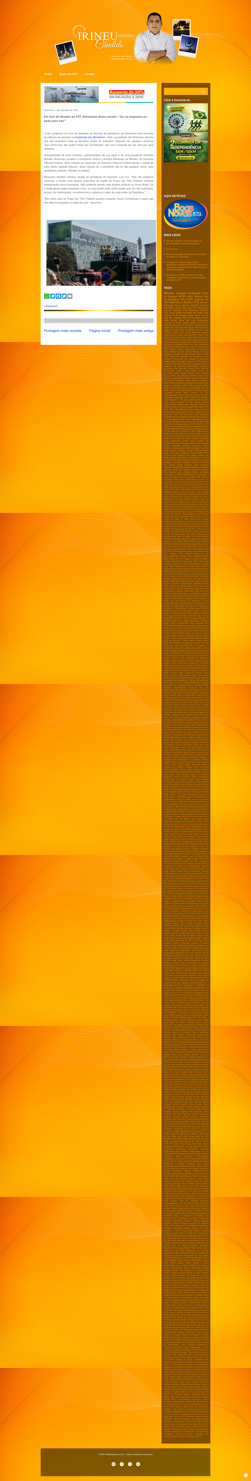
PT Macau (200, 342)
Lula (193, 320)
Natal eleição (191, 544)
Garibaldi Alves (169, 522)
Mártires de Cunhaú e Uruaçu (180, 1069)
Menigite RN (203, 1045)
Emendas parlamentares (174, 448)
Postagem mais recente (62, 331)
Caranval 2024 (189, 725)
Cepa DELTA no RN (200, 747)
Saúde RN (203, 344)
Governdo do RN (187, 524)
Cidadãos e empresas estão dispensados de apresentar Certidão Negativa (186, 759)
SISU (206, 419)
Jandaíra (180, 455)
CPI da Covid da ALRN (193, 487)
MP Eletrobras (177, 1010)
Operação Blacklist (192, 1097)
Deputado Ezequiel (181, 445)
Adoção (167, 636)
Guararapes (192, 945)
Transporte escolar (181, 1347)
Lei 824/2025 (198, 983)
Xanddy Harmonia (194, 1389)
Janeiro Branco (182, 973)
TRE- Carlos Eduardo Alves (193, 1330)
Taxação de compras (200, 1335)
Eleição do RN (170, 859)
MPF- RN (167, 1012)
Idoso (192, 955)
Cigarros (174, 762)
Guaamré (167, 943)
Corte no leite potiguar (192, 792)
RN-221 (167, 1245)
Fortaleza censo (187, 916)
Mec (182, 330)
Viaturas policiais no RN (177, 1379)
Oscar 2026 (168, 1122)
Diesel (190, 509)
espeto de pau (202, 1404)
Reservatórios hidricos (181, 1268)
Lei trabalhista (197, 993)
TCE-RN (171, 581)
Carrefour (187, 735)
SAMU (180, 571)
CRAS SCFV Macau (194, 489)
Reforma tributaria (184, 1260)
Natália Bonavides (195, 1074)
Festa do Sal (203, 903)
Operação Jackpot (171, 1104)
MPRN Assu (198, 1012)
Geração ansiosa (201, 931)
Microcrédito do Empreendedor (189, 1047)
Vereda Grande (182, 1377)
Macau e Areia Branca (178, 1030)
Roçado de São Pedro (173, 1285)
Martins (189, 1040)
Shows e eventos (185, 1312)
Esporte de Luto (176, 874)
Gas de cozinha (170, 928)
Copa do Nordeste (171, 787)
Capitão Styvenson (201, 722)
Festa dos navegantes (186, 906)
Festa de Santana (187, 901)
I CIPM (193, 950)
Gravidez (204, 938)
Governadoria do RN (172, 524)
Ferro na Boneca (185, 898)
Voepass (197, 1384)
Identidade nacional (180, 955)
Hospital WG (174, 950)
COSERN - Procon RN (172, 707)
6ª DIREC (194, 613)
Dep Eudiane (184, 819)
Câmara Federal (179, 504)
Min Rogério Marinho (181, 541)
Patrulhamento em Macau (173, 1159)
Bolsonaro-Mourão (185, 700)
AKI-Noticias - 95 (196, 621)
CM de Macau (195, 318)
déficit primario (175, 1404)
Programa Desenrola (172, 1223)
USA (175, 1357)
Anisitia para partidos (193, 648)
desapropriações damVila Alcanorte (186, 1402)
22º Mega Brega (177, 606)
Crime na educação (200, 799)
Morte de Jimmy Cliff (187, 1062)
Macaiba (183, 409)
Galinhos (185, 305)
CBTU (185, 703)
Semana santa (175, 576)
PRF (176, 414)
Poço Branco (185, 559)
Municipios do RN (186, 1067)
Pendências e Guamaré (174, 1164)
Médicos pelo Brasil (200, 1069)
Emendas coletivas (186, 864)
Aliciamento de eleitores (191, 643)
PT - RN (195, 1141)
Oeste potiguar (191, 1089)
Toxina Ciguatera (188, 1345)
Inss (184, 308)
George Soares (182, 522)
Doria (172, 839)
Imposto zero (178, 958)
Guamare (174, 526)
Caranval (167, 725)
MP (178, 1007)
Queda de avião (187, 1236)
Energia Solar (169, 514)
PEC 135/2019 (202, 1124)
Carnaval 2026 (169, 727)
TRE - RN (178, 1330)
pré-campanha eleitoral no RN (185, 1421)
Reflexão (197, 1258)
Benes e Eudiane (184, 695)
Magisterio (168, 541)
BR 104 (192, 680)
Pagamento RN (170, 1146)
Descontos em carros (186, 824)
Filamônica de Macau (172, 908)
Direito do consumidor (183, 834)
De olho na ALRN (178, 814)
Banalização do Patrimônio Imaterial (178, 685)
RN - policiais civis (201, 1238)
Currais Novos (188, 441)
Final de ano (203, 908)
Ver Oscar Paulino (176, 1374)
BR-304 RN (199, 482)
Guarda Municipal (185, 526)
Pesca (205, 1166)
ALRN (189, 299)
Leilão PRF (191, 995)
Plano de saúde (195, 1179)
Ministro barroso (184, 1055)
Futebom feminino (193, 923)
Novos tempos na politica (192, 1087)
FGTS (197, 361)
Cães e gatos (178, 809)
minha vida (168, 596)
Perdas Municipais (181, 1166)
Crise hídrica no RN (191, 804)
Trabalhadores (202, 1345)
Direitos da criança (200, 834)
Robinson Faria (169, 1278)
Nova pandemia (175, 1079)
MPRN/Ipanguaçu (185, 1017)
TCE (201, 330)
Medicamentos (170, 457)
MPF (194, 335)
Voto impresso (183, 1387)
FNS (165, 881)
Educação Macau (180, 512)
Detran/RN (183, 509)
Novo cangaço (196, 412)
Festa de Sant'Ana (171, 901)
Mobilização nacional (176, 1060)
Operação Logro (201, 1104)
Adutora (199, 636)
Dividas (174, 836)
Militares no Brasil (189, 1050)
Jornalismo (193, 973)
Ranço (182, 1250)
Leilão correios (202, 995)
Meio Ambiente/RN (191, 1045)
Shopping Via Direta (185, 1310)
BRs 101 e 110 (176, 683)
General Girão (187, 931)
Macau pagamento (200, 1032)
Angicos (172, 390)
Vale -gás (197, 1367)
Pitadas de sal (201, 554)
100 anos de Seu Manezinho (187, 601)
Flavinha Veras (196, 911)
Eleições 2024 (202, 512)
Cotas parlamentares (190, 794)
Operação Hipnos (201, 1102)
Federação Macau (192, 891)
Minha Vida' (174, 1052)
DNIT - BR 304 (186, 812)
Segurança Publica (186, 1300)
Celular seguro (194, 494)
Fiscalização (175, 911)
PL (203, 1131)
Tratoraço (194, 1350)
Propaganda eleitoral (181, 1228)
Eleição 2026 (192, 512)
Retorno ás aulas (193, 1273)
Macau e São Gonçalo (199, 539)
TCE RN (167, 1330)
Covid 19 (203, 371)
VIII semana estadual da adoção (178, 1359)
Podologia (168, 417)
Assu (182, 332)
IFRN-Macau (181, 953)
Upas (206, 1357)
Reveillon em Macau (187, 1275)
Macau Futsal (169, 1027)
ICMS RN (187, 335)
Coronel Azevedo (201, 787)
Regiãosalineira (169, 1265)
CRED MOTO (183, 712)
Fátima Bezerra (170, 335)
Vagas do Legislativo (185, 1367)
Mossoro (205, 541)
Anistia (205, 648)
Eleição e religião (184, 859)
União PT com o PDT (195, 1357)
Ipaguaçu (179, 968)
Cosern (179, 371)
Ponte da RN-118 (201, 1196)
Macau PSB (179, 1027)
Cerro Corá (168, 750)
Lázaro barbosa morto (179, 1005)
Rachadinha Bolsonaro (198, 1245)
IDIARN (193, 376)
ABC (200, 618)
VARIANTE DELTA (200, 584)
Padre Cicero (202, 1144)
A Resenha (194, 618)
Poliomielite (197, 556)
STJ (200, 571)
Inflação (187, 960)
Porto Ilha (204, 1198)
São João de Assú (189, 1325)
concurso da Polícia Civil (191, 1397)
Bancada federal (201, 685)
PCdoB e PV (199, 1122)
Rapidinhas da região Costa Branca (187, 419)
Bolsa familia (186, 698)
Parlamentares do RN (199, 1151)
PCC (192, 1122)
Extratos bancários (201, 876)
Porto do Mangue (180, 417)
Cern (181, 497)
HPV (189, 948)
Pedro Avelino (183, 460)
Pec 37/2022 (203, 1159)
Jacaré (205, 970)
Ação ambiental (179, 680)
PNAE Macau (188, 1136)
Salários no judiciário (195, 1295)
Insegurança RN (181, 529)
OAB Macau (193, 546)
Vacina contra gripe (194, 1362)
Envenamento (195, 871)
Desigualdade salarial (200, 826)
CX (206, 392)
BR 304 (178, 368)
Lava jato (193, 980)
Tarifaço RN (168, 1335)
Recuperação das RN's (173, 1255)
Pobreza (176, 1183)
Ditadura (167, 836)
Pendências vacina (194, 1164)
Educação (168, 305)
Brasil (191, 315)
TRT (206, 1330)
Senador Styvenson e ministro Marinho (192, 1305)
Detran (187, 397)
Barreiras (187, 693)
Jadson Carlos (169, 973)
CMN (166, 705)
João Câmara (191, 455)
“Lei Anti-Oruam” (188, 1431)
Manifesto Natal (170, 1037)
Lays (178, 983)
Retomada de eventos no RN (196, 1270)
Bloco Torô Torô (170, 484)
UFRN (175, 332)
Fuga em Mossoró (177, 450)
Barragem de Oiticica (184, 690)
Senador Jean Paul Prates (198, 576)
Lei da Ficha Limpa (172, 534)
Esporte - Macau (181, 514)
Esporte (205, 373)
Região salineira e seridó (197, 1263)
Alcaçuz (179, 424)
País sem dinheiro (191, 1159)
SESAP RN (193, 330)
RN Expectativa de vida (195, 1240)
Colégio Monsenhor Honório (196, 764)
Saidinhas (201, 1290)
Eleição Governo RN (189, 856)
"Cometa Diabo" (177, 598)
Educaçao (168, 325)
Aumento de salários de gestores (195, 670)
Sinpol (173, 1315)
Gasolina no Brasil (172, 931)
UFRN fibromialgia (201, 1354)
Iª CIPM (198, 529)
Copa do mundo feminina (187, 438)
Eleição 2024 (194, 373)
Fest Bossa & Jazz (200, 898)
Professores (203, 1218)
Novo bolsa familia (180, 546)
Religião (192, 1265)
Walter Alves (189, 591)
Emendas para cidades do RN (176, 866)
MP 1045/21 (184, 1007)
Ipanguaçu (168, 354)
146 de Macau (179, 603)
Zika (197, 591)
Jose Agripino (203, 973)
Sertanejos (168, 1310)
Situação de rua (183, 1317)
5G (206, 421)
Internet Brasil (170, 455)
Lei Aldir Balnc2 (188, 988)
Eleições (178, 861)
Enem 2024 (189, 400)
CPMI (166, 712)
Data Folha (204, 504)
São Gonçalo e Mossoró (188, 1322)
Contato (89, 74)
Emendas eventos (201, 864)
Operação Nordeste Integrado (189, 1107)
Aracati (198, 653)
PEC (183, 1124)
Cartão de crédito (194, 737)
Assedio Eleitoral (170, 660)
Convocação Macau (187, 782)
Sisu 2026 (187, 1315)
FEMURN (179, 327)
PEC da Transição (180, 1126)
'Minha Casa (169, 601)
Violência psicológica (172, 1384)
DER (187, 504)
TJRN (184, 385)
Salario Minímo (177, 1293)
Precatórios (195, 559)
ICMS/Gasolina (169, 953)
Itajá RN (191, 529)
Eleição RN (169, 330)
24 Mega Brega (200, 474)
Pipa (194, 1176)
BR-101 (167, 683)
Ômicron (177, 340)
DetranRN (196, 332)
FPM (196, 302)
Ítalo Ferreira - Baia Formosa (190, 1429)
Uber (184, 1357)
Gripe (206, 940)
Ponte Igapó (189, 1196)
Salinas (205, 571)
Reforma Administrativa (192, 564)
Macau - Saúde (202, 1022)
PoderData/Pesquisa (171, 556)
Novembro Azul (202, 544)
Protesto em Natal (200, 1228)
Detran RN (203, 323)
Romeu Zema (203, 1278)
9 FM (175, 618)
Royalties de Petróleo (186, 1283)
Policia (191, 354)
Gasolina (204, 361)
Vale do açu (168, 1369)
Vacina (166, 586)
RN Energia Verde (170, 1238)
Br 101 (205, 484)
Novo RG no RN (198, 1079)
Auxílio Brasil (173, 429)
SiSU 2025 (197, 1312)
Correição (178, 789)
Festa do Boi (195, 517)
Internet (183, 963)
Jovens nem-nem (180, 975)
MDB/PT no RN (191, 536)
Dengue (183, 315)
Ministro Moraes (170, 1055)
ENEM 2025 (168, 512)
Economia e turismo (172, 846)
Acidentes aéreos (184, 633)
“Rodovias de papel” (178, 1436)
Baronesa (192, 688)
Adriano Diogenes (178, 636)
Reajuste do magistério (199, 1253)
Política (188, 380)
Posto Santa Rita (201, 1203)
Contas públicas (201, 779)
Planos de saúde (201, 1181)
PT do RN (204, 1141)
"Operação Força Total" (172, 474)
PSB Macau (177, 1139)
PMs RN (167, 551)
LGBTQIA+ (168, 980)
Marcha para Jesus (178, 1040)
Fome (188, 913)
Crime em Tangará (183, 799)
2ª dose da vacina (184, 611)
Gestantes (167, 933)
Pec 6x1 (167, 1161)
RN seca (204, 1243)
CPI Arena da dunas (176, 487)
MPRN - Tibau (187, 1012)
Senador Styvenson (171, 579)
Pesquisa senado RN (200, 1174)
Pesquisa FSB (185, 1169)
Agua (166, 641)
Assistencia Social (201, 660)
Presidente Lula (179, 1213)
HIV (170, 453)
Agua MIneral (169, 424)
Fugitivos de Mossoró (177, 921)
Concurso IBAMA (171, 769)
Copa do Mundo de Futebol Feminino (193, 784)
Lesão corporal (193, 998)
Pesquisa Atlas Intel (171, 1169)
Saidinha (193, 1290)
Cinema (181, 762)
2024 (187, 603)
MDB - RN (204, 1005)
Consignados (203, 777)
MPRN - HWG (176, 1012)
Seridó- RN (203, 1307)
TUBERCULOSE (170, 1332)
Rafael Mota (198, 561)
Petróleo (188, 554)
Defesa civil (173, 819)
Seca (201, 1297)
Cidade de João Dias (189, 757)
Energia (205, 332)
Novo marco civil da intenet (189, 1084)
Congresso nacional (172, 777)
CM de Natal (169, 431)
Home (48, 74)
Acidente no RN (170, 633)
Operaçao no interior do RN (175, 1094)
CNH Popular (174, 705)
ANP (198, 477)
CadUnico (175, 715)
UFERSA (167, 332)
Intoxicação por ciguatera (198, 963)
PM (206, 1134)
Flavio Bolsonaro (177, 913)
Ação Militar (168, 680)
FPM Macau (189, 327)
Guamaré (181, 293)
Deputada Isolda (179, 821)
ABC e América (172, 621)
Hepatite (195, 948)
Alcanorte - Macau (180, 641)
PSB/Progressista (189, 1139)
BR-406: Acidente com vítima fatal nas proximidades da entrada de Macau (184, 242)
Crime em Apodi (193, 797)
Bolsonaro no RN (170, 700)
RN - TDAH (189, 1238)
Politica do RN (175, 308)
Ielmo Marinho (191, 404)
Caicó (187, 332)
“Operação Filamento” (184, 1434)
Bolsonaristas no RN (200, 698)
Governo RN (174, 342)
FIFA (206, 878)
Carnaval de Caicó (175, 494)
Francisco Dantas (201, 916)
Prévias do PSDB (185, 1233)
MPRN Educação (176, 1015)
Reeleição (177, 564)
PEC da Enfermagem (195, 549)
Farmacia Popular (192, 448)
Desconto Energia (170, 824)
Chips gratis (176, 752)
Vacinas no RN (170, 1364)
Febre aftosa (169, 402)
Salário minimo (195, 1293)
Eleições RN (187, 861)
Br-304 (178, 392)
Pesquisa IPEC (176, 554)
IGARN (174, 404)
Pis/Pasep (178, 344)
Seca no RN (190, 574)
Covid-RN (204, 438)
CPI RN (204, 368)
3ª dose (195, 611)
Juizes (199, 975)
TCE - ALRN (195, 1327)
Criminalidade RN (175, 804)
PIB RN (187, 1131)
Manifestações (202, 1035)
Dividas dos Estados (186, 836)
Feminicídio (174, 517)
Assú (189, 308)
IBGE (177, 330)
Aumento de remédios (172, 670)
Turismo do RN (170, 1354)
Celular (185, 494)
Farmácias (204, 888)
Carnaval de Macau (173, 323)
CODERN (183, 705)
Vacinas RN (174, 586)
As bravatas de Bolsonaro (198, 655)
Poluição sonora (170, 1193)
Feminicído (204, 893)
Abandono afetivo (184, 626)
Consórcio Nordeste (199, 436)
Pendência (204, 1161)
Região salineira (190, 323)
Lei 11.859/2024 (198, 985)
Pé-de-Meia (175, 561)
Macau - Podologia (187, 1022)
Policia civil (188, 344)
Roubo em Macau (180, 1280)
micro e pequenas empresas (186, 1414)
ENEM (179, 313)
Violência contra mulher (181, 1382)
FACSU (172, 878)
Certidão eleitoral (179, 750)
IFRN (184, 310)
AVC (176, 626)
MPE (166, 539)
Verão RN (193, 1377)
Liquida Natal (178, 1000)
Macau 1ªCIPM (183, 1025)
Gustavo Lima (202, 945)
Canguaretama (170, 395)
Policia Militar (176, 1186)
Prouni (190, 417)
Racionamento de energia (174, 1248)
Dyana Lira (195, 397)
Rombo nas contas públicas (186, 1278)
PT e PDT (203, 457)
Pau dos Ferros (191, 414)
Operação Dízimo (177, 1099)
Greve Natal (197, 940)
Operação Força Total (183, 1102)
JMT (200, 970)
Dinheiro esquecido (188, 831)
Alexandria (177, 643)
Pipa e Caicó (169, 1179)
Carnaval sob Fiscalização (173, 735)
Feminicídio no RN (192, 893)
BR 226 (199, 680)
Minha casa (195, 541)
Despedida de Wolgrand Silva (192, 829)
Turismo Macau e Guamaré (197, 1352)
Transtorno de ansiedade (181, 1350)
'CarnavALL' (203, 598)
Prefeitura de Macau (185, 1211)
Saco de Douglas (176, 1290)
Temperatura (176, 1337)
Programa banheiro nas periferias (194, 1223)
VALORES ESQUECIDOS (182, 584)
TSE (166, 313)
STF (195, 308)
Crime (205, 318)
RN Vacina (175, 1243)
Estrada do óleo (189, 874)
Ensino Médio (183, 871)
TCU (172, 1330)
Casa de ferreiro (176, 740)
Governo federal (201, 402)
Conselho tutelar (183, 436)
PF (196, 327)
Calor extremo (175, 717)
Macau (169, 293)
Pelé (165, 554)
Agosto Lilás (182, 638)
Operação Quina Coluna (198, 1109)
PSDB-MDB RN (185, 1141)
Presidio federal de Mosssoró (197, 1213)
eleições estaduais (201, 593)
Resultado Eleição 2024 (173, 1270)
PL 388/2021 (182, 1134)
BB (180, 429)
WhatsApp (182, 1389)
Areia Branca (194, 296)
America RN (179, 648)
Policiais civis (186, 556)
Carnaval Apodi (195, 727)
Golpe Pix (173, 938)
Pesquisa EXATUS (200, 462)
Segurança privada (201, 1300)
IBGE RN (181, 364)
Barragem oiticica (176, 693)
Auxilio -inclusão (170, 673)
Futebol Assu (178, 923)
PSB (181, 414)
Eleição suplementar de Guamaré (192, 349)
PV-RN (182, 1144)
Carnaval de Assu (174, 730)
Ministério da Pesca (172, 1057)
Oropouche (204, 1117)
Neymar (167, 1077)
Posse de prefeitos (185, 1203)
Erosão (166, 874)
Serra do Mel (198, 383)
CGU (202, 703)
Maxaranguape (191, 1042)
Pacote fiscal (191, 1144)
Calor (198, 492)
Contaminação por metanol (175, 779)
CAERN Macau (201, 325)
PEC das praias (194, 1126)
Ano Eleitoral (173, 650)
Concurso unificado (182, 499)
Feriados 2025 (182, 896)
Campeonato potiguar (199, 717)
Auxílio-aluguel (180, 678)
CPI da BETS (190, 707)
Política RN (173, 559)
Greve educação (201, 524)
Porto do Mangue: (189, 1201)
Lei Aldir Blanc (199, 988)
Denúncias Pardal (190, 507)
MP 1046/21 (194, 1007)
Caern (177, 305)
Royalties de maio (201, 1283)
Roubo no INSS (193, 1280)
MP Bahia (167, 1010)
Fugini (166, 921)
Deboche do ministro (193, 814)
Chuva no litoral (196, 752)
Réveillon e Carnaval (191, 1285)
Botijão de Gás (202, 429)
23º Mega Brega (179, 608)
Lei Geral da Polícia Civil (192, 990)
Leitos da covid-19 (171, 998)
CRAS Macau (202, 431)
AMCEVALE (193, 366)
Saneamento (180, 574)
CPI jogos (204, 710)
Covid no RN (189, 502)
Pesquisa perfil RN (185, 1174)
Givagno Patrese (193, 450)
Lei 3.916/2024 (176, 988)
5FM (188, 613)
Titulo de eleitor (195, 385)
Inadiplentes (189, 958)
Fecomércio (168, 891)
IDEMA (200, 453)
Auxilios (188, 675)
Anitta (166, 650)
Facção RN (199, 881)
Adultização (190, 636)
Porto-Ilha (204, 1201)
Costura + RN (175, 794)
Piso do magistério (176, 380)
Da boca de (177, 443)
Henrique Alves (170, 364)
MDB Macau (168, 1007)
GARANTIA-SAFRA (171, 926)
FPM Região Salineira (176, 881)
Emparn (190, 361)
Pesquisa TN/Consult (172, 1171)
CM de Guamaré (172, 310)
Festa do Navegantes (189, 903)
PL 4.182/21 (191, 1134)
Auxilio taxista (177, 675)
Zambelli (205, 1389)
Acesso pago (182, 628)
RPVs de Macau (179, 1245)
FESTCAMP (199, 878)
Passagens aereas (171, 1154)
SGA (166, 356)
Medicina (170, 1045)
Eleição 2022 (180, 318)
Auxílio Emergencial (182, 482)
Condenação (203, 774)
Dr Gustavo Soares (200, 509)
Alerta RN (168, 643)
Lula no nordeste (178, 1002)
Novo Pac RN (186, 1079)
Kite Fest (198, 978)
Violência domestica (200, 1382)
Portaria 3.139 (195, 1198)
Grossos (167, 526)
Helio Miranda (183, 376)
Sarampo (167, 469)
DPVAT (195, 812)
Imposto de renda (200, 352)
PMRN (173, 1136)
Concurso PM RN (180, 772)
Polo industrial (202, 1191)
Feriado (173, 896)
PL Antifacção (192, 457)
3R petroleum (180, 366)
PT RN (173, 551)
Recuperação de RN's (193, 1255)
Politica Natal (182, 1188)
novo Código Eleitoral (188, 472)
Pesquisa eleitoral (170, 1174)
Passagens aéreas (185, 1154)
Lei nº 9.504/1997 (184, 993)
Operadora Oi (203, 1089)
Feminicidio (179, 893)
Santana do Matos (200, 467)
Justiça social (197, 531)
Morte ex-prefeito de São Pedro (183, 1065)
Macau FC (194, 1025)
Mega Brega (193, 409)
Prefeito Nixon (195, 1208)
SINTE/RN (194, 571)
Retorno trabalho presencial (174, 1273)
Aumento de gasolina (182, 668)
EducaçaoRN (176, 849)
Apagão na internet (192, 650)
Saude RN (174, 356)
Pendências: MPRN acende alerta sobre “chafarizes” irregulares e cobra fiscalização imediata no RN (186, 277)
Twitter (179, 1354)
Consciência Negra (189, 777)
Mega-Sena (178, 1045)
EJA (183, 844)
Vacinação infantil (201, 1364)
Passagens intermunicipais (196, 1156)
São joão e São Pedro (177, 1327)
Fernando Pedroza (171, 898)
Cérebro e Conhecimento (192, 809)
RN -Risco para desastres (174, 1240)
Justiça (201, 455)
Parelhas (185, 1151)
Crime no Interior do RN (173, 802)
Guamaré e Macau (199, 943)
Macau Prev (197, 1027)
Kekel (182, 978)
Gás (165, 948)
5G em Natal (190, 477)
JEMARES (187, 970)
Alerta (206, 641)
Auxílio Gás (196, 675)
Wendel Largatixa (201, 1387)
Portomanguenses (170, 1203)
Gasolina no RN (184, 402)
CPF (183, 707)
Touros (183, 421)
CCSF (190, 703)
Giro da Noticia (189, 935)
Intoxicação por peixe (172, 965)
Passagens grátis (172, 1156)
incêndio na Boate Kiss (187, 1409)
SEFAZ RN (168, 1288)
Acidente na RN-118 (200, 631)
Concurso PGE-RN (200, 769)
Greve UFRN (169, 376)
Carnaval (186, 347)
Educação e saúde (181, 854)
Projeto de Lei (181, 1226)
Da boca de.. (203, 812)
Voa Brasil (200, 421)
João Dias (192, 975)
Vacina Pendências (179, 1362)
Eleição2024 (168, 861)
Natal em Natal (182, 412)
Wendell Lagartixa (171, 1389)
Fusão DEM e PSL (194, 921)
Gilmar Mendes (176, 935)
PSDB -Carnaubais (171, 1141)
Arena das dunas (172, 655)
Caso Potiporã (175, 742)
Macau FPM (203, 1025)
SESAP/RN (178, 467)
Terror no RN (187, 1340)
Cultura (199, 807)
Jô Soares (175, 978)
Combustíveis (169, 499)
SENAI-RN (177, 1288)
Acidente (205, 477)
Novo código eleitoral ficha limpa (195, 1082)
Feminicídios (184, 517)
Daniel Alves (194, 504)
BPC (187, 680)
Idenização (168, 955)
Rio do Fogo (202, 1275)
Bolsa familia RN (195, 484)
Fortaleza (177, 916)
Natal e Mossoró (195, 1072)
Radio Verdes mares (200, 1248)
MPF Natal (174, 409)
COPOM (205, 705)
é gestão (204, 1429)
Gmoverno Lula (202, 935)
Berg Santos (196, 695)
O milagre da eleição (178, 1089)
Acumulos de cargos (200, 633)
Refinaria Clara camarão (196, 465)
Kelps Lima (203, 376)
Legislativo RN (186, 983)
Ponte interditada (170, 1198)
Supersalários (193, 1320)
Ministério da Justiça (199, 1055)
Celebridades (175, 747)
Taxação (177, 1335)
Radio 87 (187, 1248)
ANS (206, 623)
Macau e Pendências (181, 1032)
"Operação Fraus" (191, 598)
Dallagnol (167, 814)
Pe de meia (192, 551)
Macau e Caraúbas (194, 1030)
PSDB (199, 335)
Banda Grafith (170, 361)
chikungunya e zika (186, 593)
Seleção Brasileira (188, 1302)
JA (181, 970)
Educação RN (189, 313)
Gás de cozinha (185, 352)
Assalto (166, 658)
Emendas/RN (195, 866)
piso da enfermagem (192, 388)
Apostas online (189, 653)
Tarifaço (176, 421)
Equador (205, 871)
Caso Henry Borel (190, 740)
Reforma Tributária (200, 380)
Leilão (183, 534)
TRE (206, 330)
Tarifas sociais (202, 1332)
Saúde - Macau (193, 1297)
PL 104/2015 (172, 1134)
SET (187, 1288)
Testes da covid (198, 1340)
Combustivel (169, 371)
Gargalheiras (199, 926)
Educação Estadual (191, 849)
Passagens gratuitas (200, 1154)
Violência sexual (187, 1384)
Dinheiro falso (202, 831)
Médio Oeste (169, 1072)
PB (183, 457)
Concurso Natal (185, 769)
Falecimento (191, 883)
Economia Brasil (200, 445)
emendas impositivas (189, 1404)
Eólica (166, 878)
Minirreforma (203, 1052)
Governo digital (194, 938)
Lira (185, 1000)
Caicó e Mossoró (186, 715)
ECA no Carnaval (183, 841)
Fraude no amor (202, 918)
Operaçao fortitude (201, 1092)
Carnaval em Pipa (200, 732)
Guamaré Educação (181, 943)
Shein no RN (191, 579)
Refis (192, 1258)
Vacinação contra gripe (185, 1364)
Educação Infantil (178, 851)
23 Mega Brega (188, 474)
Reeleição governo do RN (179, 1258)
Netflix (205, 1074)
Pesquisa (204, 414)
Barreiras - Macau (198, 693)
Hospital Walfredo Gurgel (185, 453)
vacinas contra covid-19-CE (174, 1426)
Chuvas (180, 395)
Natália (183, 1074)
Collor (180, 764)
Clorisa (174, 764)
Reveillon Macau (170, 1275)
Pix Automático (182, 1179)
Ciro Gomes (203, 497)
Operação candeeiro (191, 1114)
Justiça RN (175, 531)
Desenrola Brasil (171, 373)
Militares (177, 1050)
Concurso (188, 395)
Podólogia (198, 1183)
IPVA (206, 453)
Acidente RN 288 (194, 628)
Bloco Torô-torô (182, 484)
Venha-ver (180, 589)
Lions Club (204, 998)
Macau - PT (174, 1022)
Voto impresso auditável (173, 591)
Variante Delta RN (201, 1369)
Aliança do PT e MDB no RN (195, 424)
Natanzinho (175, 1074)
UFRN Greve (188, 1354)
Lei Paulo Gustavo (186, 407)
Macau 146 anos (170, 1025)
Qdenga (177, 1236)
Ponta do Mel (179, 1196)
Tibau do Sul (198, 581)
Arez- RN (183, 655)
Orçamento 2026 (170, 1119)
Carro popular (196, 735)
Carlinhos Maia (202, 725)
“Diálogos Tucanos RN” (173, 1431)
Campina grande (170, 720)
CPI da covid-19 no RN (191, 710)
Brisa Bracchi (190, 392)
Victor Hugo (191, 1379)
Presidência (168, 1216)
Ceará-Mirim (181, 361)
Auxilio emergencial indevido (190, 673)
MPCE (198, 1010)
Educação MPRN (191, 851)
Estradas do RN (202, 874)
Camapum (186, 717)
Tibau (192, 581)
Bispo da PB (175, 698)
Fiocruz (166, 911)
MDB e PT (203, 407)
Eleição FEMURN (174, 856)
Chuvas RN (169, 327)
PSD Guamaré (202, 1139)
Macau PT (188, 1027)
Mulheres (175, 1067)
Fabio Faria (190, 881)
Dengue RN (177, 507)
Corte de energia (176, 502)
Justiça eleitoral (186, 531)
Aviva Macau (191, 678)
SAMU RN (204, 1285)
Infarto (173, 960)
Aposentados (178, 653)
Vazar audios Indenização (173, 1372)
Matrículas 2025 (170, 1042)
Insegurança (195, 960)
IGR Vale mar (191, 953)
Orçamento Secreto (185, 1119)
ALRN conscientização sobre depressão (187, 623)
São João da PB (175, 1325)
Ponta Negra (169, 1196)
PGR (206, 549)
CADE (166, 487)
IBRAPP (167, 529)
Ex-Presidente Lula (171, 876)
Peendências (194, 1161)
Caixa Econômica (188, 492)
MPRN (182, 296)
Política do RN (201, 354)
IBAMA (167, 404)
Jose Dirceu (168, 975)
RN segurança (186, 561)
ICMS (197, 315)
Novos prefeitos (175, 1087)
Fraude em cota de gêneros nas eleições (179, 918)
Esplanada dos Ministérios (90, 137)
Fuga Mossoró (195, 519)
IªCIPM (176, 970)
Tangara (181, 1332)
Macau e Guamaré (193, 364)
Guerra (194, 526)
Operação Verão (201, 1112)
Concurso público (189, 774)
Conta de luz (169, 438)
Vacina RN (190, 421)
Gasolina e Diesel (201, 928)
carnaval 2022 (176, 388)
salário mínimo (193, 596)
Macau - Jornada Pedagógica (184, 1020)
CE (201, 392)
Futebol (205, 519)
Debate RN (168, 507)
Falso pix (179, 886)
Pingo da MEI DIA (170, 1176)
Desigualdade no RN (182, 826)
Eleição (183, 373)
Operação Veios (187, 1112)
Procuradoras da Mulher (188, 1218)
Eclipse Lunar (203, 844)
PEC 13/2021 (191, 1124)
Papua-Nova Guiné (200, 1146)
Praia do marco (182, 1206)
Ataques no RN (170, 663)
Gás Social (172, 948)
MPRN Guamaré (190, 1015)
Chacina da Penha (194, 750)
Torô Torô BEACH (189, 1342)
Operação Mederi (170, 1107)
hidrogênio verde (170, 1409)
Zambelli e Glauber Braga (174, 1392)
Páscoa (195, 1233)
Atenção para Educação (186, 663)
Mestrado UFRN (170, 1047)
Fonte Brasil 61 (197, 913)
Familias (173, 888)
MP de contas (189, 1010)
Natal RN (195, 378)
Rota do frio (168, 1280)
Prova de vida (199, 417)
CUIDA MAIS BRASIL (197, 712)
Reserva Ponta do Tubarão (180, 569)
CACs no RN (177, 703)
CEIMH (196, 703)
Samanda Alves (169, 574)
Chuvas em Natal (191, 497)
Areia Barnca (191, 479)
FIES (166, 352)
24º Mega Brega (192, 608)
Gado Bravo (188, 926)
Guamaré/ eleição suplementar (175, 945)
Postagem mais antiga (136, 331)
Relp (198, 1265)
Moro (187, 1060)
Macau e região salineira (174, 378)
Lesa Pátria (183, 998)
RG (206, 1236)
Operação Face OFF (192, 1099)
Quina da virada (199, 1236)
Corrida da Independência (192, 789)
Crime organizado (172, 441)
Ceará (193, 347)
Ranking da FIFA (171, 1250)
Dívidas (173, 841)
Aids (170, 641)
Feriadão (191, 896)
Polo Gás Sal (191, 1191)
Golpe (166, 938)
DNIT (179, 812)
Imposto (198, 955)
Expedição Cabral (186, 876)
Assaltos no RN (177, 658)
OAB (179, 457)
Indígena (167, 960)
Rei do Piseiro (182, 1265)
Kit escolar (189, 978)
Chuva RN (186, 752)
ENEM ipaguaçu (191, 844)
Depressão (168, 821)
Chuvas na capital (179, 755)
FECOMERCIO (188, 878)
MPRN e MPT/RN (171, 1017)
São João (168, 421)
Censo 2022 (186, 747)
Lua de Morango (193, 1000)
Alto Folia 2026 (181, 646)
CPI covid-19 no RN (186, 431)
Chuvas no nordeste (172, 757)
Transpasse (168, 1347)
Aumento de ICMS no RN (188, 665)
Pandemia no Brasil (184, 1146)
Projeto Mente (169, 1226)
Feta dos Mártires (201, 906)
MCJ (196, 407)
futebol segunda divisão (179, 1407)
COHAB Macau (195, 705)
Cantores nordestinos (185, 722)
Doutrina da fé (194, 839)
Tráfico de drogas (180, 1352)
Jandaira (177, 354)
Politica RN (202, 313)
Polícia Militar (203, 1193)
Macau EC (172, 539)
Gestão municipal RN (180, 933)
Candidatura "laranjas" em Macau (189, 720)
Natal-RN (203, 310)
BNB (192, 482)
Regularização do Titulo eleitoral (187, 566)
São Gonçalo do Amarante (196, 359)
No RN (183, 1077)
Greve (180, 335)
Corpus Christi (169, 789)
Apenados (204, 650)
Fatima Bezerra (201, 400)
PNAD (180, 1136)
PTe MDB (174, 1144)
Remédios (168, 467)
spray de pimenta (178, 1424)
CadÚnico (176, 492)
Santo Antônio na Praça (177, 1297)
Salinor (186, 1293)
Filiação (183, 908)
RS (165, 465)
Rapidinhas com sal (194, 1250)
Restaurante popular (199, 1268)
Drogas (166, 841)
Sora (196, 1317)
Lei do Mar (173, 993)
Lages (205, 531)
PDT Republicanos (174, 1124)
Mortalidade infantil (196, 1060)
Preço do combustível (183, 1216)
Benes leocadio (188, 429)
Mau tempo (180, 1042)
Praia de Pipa (169, 1206)
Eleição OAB (203, 856)
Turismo (186, 469)
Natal (171, 302)
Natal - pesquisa (181, 1072)
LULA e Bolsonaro (180, 980)
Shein (175, 1310)
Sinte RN (179, 1315)
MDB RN (180, 536)
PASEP (187, 1122)
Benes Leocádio (170, 695)
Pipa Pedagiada (202, 1176)
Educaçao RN (179, 325)
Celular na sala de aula (197, 433)
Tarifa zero (190, 1332)
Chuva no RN (170, 436)
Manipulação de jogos (187, 1037)
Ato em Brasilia (202, 663)
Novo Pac (168, 546)
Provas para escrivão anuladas (195, 1231)
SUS (196, 344)
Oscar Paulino (178, 1122)
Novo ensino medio (171, 1084)
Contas (190, 779)
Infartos (180, 960)
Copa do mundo (186, 787)
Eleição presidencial (200, 859)
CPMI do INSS (180, 489)
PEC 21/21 (168, 1126)
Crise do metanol (201, 502)
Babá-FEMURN (189, 683)
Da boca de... (172, 249)
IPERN (205, 953)
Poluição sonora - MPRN (187, 1193)
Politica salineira (178, 1191)
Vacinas (205, 1362)
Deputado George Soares (197, 821)
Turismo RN (196, 469)
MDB (174, 536)
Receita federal (176, 465)
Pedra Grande (202, 551)
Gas (206, 926)
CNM (184, 340)
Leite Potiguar (191, 534)
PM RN (167, 1136)
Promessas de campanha (198, 1226)
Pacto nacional (182, 551)
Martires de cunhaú (200, 1040)
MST (194, 1017)
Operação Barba (177, 1097)
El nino (192, 854)
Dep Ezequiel (170, 349)
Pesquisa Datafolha (182, 462)
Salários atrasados (179, 1295)
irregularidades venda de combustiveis (184, 1411)
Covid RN (204, 395)
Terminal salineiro (174, 1340)
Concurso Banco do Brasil (196, 767)
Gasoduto (180, 928)
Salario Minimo (170, 383)
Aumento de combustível (174, 426)
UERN (170, 340)
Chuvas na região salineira (197, 755)
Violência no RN (202, 589)
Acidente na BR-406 (184, 631)
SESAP (187, 571)
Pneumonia (168, 1183)
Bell (206, 693)
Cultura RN (168, 504)
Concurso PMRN (194, 772)
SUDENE (187, 467)
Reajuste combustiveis (181, 1253)
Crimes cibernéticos (191, 802)
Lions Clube (168, 1000)
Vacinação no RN (170, 1367)
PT (186, 330)
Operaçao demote (185, 1092)
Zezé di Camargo (198, 1392)
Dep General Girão (200, 819)
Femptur (167, 896)
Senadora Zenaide (171, 1307)
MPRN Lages (203, 1015)
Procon (174, 1218)
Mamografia (190, 1035)
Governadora (183, 938)
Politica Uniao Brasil (194, 1188)
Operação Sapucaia (171, 1112)
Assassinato (169, 368)
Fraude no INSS (181, 519)
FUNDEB (173, 352)
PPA (206, 1136)
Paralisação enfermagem (174, 1149)
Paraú (178, 1151)
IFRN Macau (170, 320)
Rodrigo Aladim (196, 569)
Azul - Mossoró (202, 678)
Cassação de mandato (189, 742)
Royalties (174, 571)
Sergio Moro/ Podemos (188, 1307)
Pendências (194, 293)
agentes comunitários (192, 1394)
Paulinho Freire (170, 460)
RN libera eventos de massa (190, 1243)
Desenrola (175, 509)
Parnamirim (203, 327)
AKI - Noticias (184, 621)
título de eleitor (192, 1424)
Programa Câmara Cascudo (196, 1221)
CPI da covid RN (175, 710)
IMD (172, 529)
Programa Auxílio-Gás (173, 1221)
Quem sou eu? (68, 74)
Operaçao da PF (170, 1092)
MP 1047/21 (203, 1007)
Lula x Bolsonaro (193, 1002)
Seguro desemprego (172, 1302)
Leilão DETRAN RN (179, 995)
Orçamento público (201, 1119)
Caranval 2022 (177, 725)
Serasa (182, 579)
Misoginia (184, 1057)
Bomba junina (198, 700)
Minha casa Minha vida (189, 1052)
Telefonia (167, 1337)
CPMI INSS (173, 712)
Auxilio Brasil (175, 347)
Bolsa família (189, 368)
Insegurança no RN (188, 342)
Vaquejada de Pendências (183, 1369)
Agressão (191, 638)
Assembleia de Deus (186, 660)
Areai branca (179, 479)
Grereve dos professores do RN (177, 940)
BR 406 (205, 680)
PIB (181, 1131)
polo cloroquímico (180, 596)
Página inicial (99, 331)
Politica (189, 337)
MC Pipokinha (193, 1005)
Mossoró (204, 302)
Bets (206, 482)
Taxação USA (186, 1335)
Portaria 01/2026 (183, 1198)
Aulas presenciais (170, 665)
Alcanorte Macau (195, 641)
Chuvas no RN (171, 315)
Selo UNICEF (202, 1302)
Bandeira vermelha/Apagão (175, 688)
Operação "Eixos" (193, 1094)
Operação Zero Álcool (173, 1114)
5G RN (181, 477)
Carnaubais (202, 308)
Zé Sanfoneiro (176, 1394)
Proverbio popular (171, 1233)
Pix (202, 315)
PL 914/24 (201, 1134)
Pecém (186, 1161)
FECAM (179, 878)
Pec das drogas (177, 1161)
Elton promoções (201, 861)
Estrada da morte (194, 514)
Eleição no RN (176, 400)
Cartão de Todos (181, 737)
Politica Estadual (170, 1188)
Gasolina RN (189, 928)
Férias (205, 923)
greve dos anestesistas (199, 1407)
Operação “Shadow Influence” (185, 1117)
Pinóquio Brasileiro (185, 1176)
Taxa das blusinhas (182, 581)
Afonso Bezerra (184, 302)
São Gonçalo (173, 1322)
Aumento (180, 390)
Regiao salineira (177, 1263)
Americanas (168, 479)
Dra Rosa (204, 839)
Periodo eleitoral (196, 1166)
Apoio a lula (168, 653)
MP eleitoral (203, 536)
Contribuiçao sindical (172, 782)
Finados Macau (192, 908)
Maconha (167, 1035)
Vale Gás (204, 1367)
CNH (198, 368)
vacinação (203, 472)
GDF (181, 926)
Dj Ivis (198, 836)
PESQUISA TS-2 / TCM (184, 1129)
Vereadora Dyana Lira (191, 1374)
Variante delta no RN (189, 586)
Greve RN (184, 320)
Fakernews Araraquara (177, 883)
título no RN (203, 1424)
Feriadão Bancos (201, 896)
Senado (184, 576)
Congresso (195, 499)
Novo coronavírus (175, 1082)
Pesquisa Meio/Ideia (200, 1169)
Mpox (173, 412)
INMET (181, 404)
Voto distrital (172, 1387)
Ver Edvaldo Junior (191, 1372)
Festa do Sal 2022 (171, 906)
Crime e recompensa (178, 797)
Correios (195, 395)
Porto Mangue (170, 1201)
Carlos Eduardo (193, 340)
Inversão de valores (190, 965)
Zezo (188, 1392)
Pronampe (168, 1228)
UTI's (180, 1357)
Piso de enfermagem (176, 337)
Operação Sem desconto (173, 549)
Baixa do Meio (202, 683)
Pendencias (202, 320)
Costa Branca (190, 371)
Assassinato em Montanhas (197, 658)
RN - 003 (181, 1238)
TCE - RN (204, 1327)
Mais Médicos (178, 1035)
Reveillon (204, 1273)
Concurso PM (169, 772)
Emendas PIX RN (171, 864)
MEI (175, 1007)
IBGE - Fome (202, 950)
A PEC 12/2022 (183, 618)
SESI (183, 1288)
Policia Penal (187, 1186)
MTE (199, 1017)
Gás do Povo (203, 526)
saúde (172, 313)
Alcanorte (204, 366)
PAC (185, 549)
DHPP (174, 812)
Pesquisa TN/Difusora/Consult (196, 1171)
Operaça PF (203, 546)
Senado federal (170, 1305)
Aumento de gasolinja (199, 668)
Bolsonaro (51, 306)
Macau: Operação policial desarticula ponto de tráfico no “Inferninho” (186, 255)
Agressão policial (201, 638)
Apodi (166, 347)
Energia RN (193, 869)
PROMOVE (168, 1139)
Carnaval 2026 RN (182, 727)
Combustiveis (202, 347)
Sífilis (188, 1327)
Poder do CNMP (187, 1183)
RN (183, 299)
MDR (166, 409)
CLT (206, 703)
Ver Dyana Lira (189, 589)
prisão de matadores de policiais (187, 1419)
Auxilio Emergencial (193, 426)
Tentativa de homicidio (191, 1337)
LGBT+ (205, 978)
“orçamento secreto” (194, 1436)
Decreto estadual (190, 443)
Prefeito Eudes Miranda (180, 1208)
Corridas (180, 792)
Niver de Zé (175, 1077)
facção (166, 1407)
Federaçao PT (179, 891)
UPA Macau (168, 1357)
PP (202, 1136)
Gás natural (182, 948)
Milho (170, 1050)
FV (202, 514)
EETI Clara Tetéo (196, 841)
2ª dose (174, 611)
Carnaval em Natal (183, 732)
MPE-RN (204, 1010)
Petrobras (190, 325)
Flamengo (185, 911)
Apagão (182, 650)
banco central (175, 1397)
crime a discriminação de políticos (186, 1399)
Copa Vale (175, 784)
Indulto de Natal (201, 958)
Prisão (195, 337)
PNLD (197, 1136)
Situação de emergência (192, 356)
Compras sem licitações (174, 767)
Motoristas (168, 1067)
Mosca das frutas (201, 1065)
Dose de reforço (181, 839)
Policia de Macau (201, 1186)
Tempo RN (177, 469)
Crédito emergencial (188, 807)
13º (203, 388)
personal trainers (195, 1416)
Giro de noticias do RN (198, 522)
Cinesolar (188, 762)
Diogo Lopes (169, 834)
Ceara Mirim (188, 745)
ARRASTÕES (169, 626)
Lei (206, 455)
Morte (188, 378)
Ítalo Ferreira (173, 1429)
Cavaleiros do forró (174, 745)
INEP (200, 953)
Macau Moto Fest (183, 539)
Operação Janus (186, 1104)
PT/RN (166, 1144)
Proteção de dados (172, 1231)
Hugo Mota (184, 950)
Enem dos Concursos (178, 869)
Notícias (185, 354)
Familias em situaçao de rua (188, 888)
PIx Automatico (195, 1131)
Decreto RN (186, 817)
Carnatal (183, 433)
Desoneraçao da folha (172, 829)
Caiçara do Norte (171, 433)
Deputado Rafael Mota (173, 397)
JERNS (195, 970)
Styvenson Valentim (179, 1320)
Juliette (201, 404)
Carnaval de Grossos (190, 730)
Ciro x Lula (196, 762)
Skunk (191, 1317)
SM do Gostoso (195, 1288)
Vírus (192, 1387)
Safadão (186, 1290)
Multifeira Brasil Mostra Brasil (175, 544)
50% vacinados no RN (177, 613)
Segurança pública (185, 383)
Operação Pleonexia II (177, 1109)
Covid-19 (194, 305)
